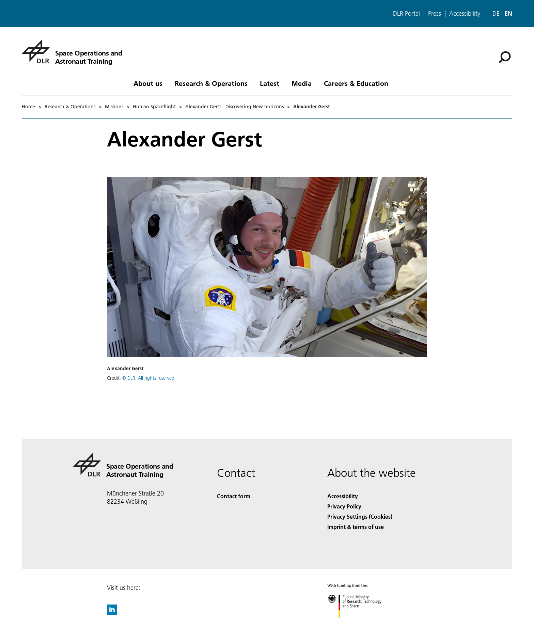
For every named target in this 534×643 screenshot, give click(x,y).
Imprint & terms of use (355, 526)
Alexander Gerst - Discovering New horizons (234, 106)
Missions (114, 106)
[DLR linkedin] (112, 612)
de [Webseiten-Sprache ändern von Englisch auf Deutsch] (496, 13)
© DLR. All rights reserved (148, 378)
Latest (269, 83)
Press (434, 13)
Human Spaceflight (154, 106)
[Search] (505, 57)
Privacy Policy (344, 506)
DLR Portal (406, 13)
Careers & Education (356, 83)
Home (28, 106)
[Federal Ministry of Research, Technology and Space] (360, 624)
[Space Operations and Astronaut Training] (72, 51)
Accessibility (464, 13)
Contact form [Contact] (233, 496)
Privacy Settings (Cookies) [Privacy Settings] (359, 516)
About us (148, 83)
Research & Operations (211, 83)
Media (302, 83)
